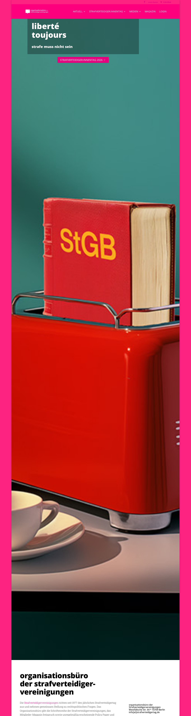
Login (163, 12)
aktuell (78, 12)
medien (133, 12)
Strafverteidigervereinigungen (41, 702)
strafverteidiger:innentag (106, 12)
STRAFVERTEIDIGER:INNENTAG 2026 (81, 60)
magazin (150, 12)
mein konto (153, 2)
